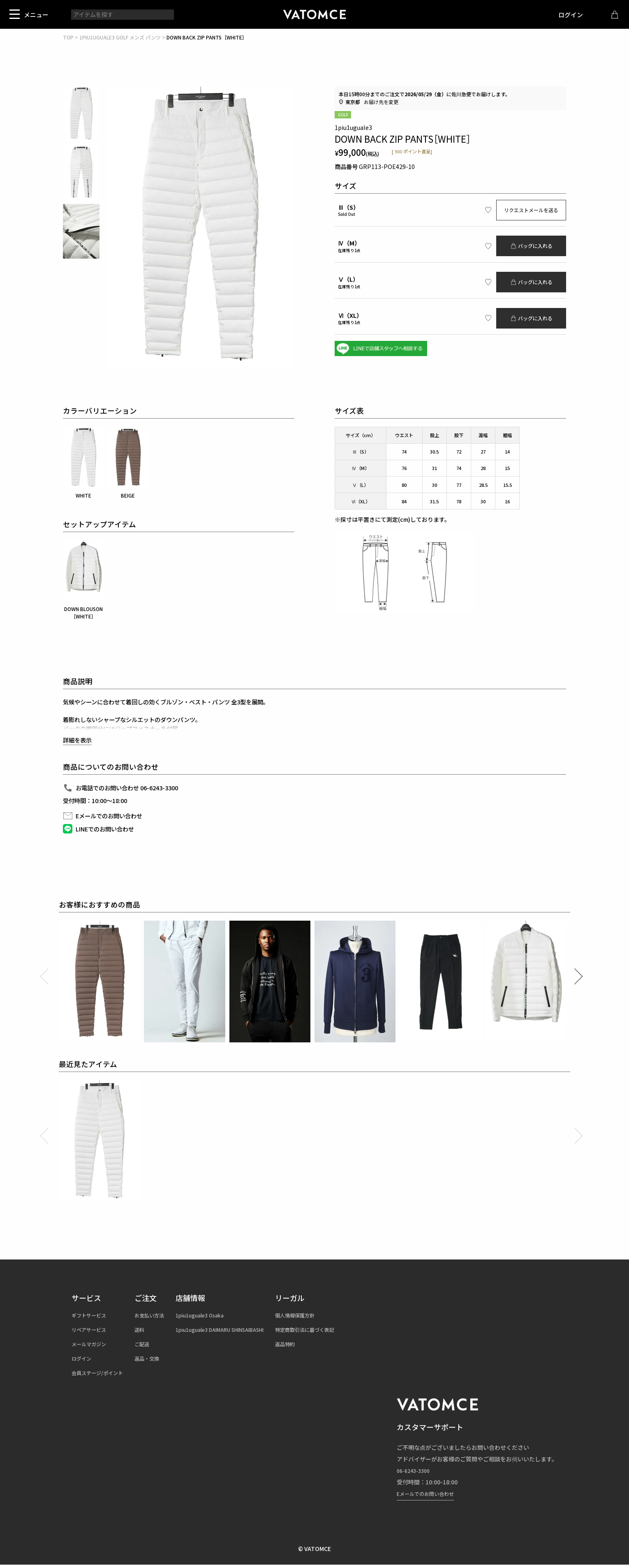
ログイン (564, 14)
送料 (148, 1329)
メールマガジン (92, 1344)
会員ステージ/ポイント (101, 1372)
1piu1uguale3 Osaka (217, 1315)
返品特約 (316, 1344)
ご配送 (151, 1344)
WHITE (83, 463)
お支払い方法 (160, 1315)
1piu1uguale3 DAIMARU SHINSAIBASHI (241, 1329)
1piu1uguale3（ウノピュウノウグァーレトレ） (314, 14)
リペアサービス (92, 1329)
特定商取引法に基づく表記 (340, 1329)
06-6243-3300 (416, 1470)
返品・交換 (157, 1358)
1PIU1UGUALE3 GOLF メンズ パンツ (120, 37)
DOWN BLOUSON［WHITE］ (83, 580)
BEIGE (127, 463)
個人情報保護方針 (328, 1315)
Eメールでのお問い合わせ (430, 1493)
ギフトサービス (92, 1315)
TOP (68, 37)
